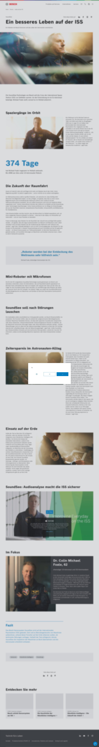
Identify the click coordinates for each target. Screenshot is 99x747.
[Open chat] (95, 744)
